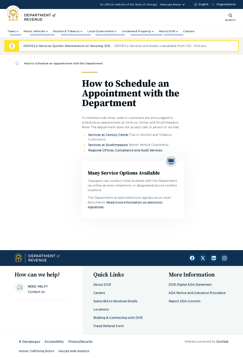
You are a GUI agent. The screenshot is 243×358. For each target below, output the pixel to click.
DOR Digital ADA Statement (190, 284)
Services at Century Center (108, 134)
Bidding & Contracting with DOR (118, 317)
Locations (101, 309)
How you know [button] (170, 4)
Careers (99, 293)
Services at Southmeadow (108, 145)
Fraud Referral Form (108, 326)
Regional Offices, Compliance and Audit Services (125, 150)
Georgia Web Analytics (74, 351)
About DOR (102, 284)
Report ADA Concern (185, 301)
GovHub (222, 341)
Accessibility (54, 341)
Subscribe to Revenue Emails (115, 301)
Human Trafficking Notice (36, 351)
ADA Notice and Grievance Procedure (197, 293)
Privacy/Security (80, 341)
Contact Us (36, 291)
